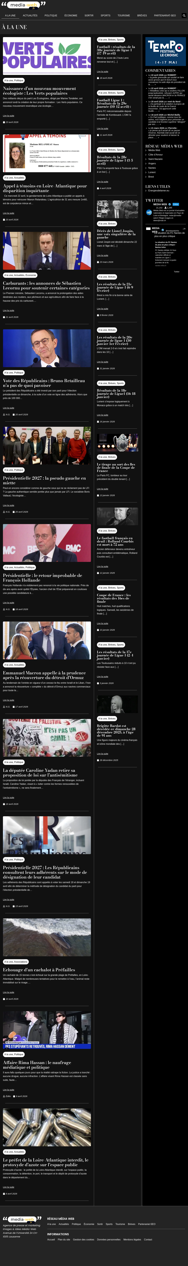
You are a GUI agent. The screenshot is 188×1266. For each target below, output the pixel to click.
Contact (148, 1253)
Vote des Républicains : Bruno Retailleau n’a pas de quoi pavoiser (41, 387)
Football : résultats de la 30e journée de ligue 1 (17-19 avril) (116, 50)
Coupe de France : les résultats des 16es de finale (114, 598)
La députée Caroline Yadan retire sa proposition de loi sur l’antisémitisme (44, 782)
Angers (152, 163)
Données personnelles (108, 1253)
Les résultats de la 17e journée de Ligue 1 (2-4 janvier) (115, 655)
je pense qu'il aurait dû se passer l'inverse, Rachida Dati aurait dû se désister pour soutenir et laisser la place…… (164, 134)
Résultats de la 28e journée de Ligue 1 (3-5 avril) (115, 160)
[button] (184, 15)
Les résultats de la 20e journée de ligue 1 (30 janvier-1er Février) (114, 340)
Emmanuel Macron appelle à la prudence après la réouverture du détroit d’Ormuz (40, 682)
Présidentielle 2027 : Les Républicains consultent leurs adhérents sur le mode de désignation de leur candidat (46, 881)
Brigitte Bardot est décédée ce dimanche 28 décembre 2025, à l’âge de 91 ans (116, 730)
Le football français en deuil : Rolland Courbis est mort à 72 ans (115, 541)
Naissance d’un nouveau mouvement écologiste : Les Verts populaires (43, 91)
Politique (51, 15)
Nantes (152, 168)
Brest (151, 176)
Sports (105, 15)
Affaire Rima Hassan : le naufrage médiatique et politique (40, 1074)
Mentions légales (132, 1253)
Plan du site (64, 1253)
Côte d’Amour (155, 154)
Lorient (152, 172)
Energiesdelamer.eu (158, 190)
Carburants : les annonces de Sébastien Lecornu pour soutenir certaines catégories (46, 287)
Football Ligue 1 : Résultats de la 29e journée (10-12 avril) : (114, 103)
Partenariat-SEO (165, 15)
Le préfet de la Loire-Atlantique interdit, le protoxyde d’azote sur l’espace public (39, 1174)
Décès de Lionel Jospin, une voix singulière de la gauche (116, 234)
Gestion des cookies (83, 1253)
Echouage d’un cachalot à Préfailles (43, 979)
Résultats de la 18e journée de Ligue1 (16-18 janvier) (116, 393)
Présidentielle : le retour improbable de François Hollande (46, 582)
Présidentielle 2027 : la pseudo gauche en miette (46, 485)
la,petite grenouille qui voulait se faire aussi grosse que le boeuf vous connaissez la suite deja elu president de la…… (166, 81)
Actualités (30, 15)
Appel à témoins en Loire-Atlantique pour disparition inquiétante (43, 188)
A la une (10, 15)
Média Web (154, 150)
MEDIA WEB (156, 230)
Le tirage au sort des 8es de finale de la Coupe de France (116, 467)
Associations (20, 971)
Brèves (142, 15)
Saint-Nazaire (155, 159)
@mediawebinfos (172, 231)
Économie (70, 15)
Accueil (51, 1253)
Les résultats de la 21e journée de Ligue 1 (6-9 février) (115, 287)
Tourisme (124, 15)
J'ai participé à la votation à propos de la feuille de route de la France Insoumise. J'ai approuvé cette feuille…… (166, 107)
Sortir (89, 15)
